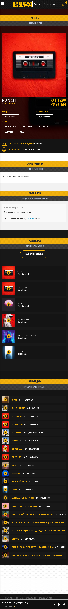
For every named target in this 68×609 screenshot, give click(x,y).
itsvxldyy (45, 498)
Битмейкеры (31, 598)
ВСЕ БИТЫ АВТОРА (34, 254)
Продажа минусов (45, 598)
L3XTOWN (10, 103)
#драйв (9, 132)
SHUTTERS (22, 287)
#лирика (27, 126)
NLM (19, 303)
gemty (47, 506)
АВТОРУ (22, 143)
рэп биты (35, 18)
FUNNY (15, 440)
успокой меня (19, 481)
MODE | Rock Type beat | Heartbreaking (33, 547)
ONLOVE (21, 271)
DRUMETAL (17, 432)
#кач (22, 132)
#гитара (43, 126)
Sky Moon (28, 400)
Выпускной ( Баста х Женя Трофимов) (32, 514)
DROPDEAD (17, 416)
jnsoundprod (36, 432)
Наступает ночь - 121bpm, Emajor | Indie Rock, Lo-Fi (39, 522)
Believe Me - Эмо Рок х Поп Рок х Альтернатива (37, 555)
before (16, 539)
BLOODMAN (23, 319)
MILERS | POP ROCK (26, 335)
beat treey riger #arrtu (25, 506)
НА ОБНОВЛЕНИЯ (21, 149)
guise (15, 400)
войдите (30, 218)
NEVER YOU (17, 424)
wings (15, 465)
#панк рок (10, 126)
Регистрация (49, 4)
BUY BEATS (19, 598)
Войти (37, 4)
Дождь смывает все (23, 498)
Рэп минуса (8, 598)
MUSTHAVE (17, 457)
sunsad (35, 408)
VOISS (20, 351)
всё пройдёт (19, 408)
